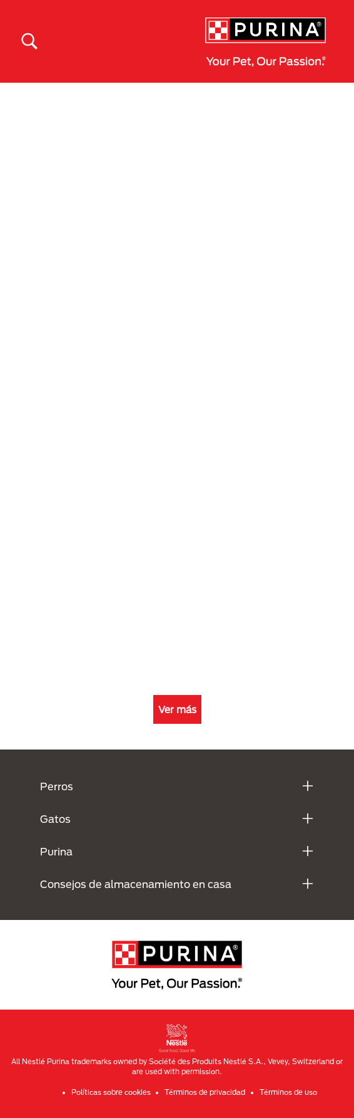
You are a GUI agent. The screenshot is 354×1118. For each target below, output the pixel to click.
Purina (56, 851)
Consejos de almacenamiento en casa (135, 884)
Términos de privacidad (204, 1092)
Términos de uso (288, 1092)
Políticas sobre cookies (111, 1092)
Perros (56, 786)
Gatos (55, 819)
